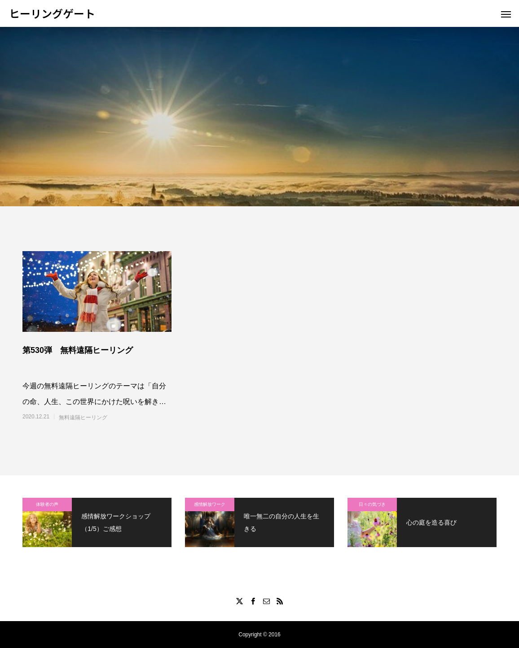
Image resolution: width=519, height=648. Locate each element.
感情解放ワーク (209, 504)
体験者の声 (47, 504)
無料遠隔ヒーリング (83, 417)
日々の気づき (372, 504)
